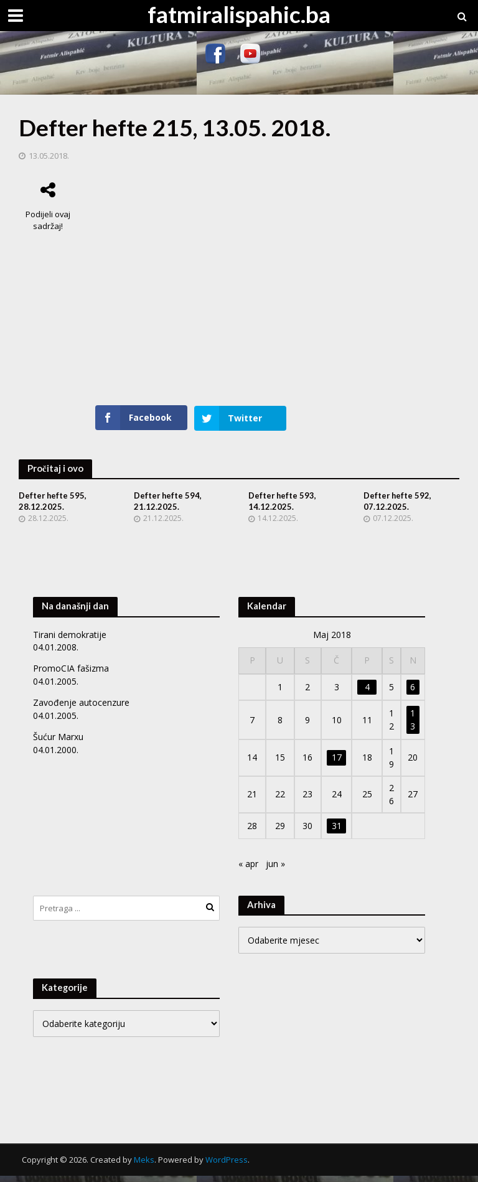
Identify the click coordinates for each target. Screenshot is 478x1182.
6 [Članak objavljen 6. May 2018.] (412, 694)
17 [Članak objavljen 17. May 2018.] (337, 764)
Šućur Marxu (58, 743)
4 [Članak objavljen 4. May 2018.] (367, 694)
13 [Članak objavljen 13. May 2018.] (412, 726)
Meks (144, 1165)
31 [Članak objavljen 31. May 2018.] (337, 832)
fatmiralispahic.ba (239, 14)
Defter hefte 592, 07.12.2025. (398, 507)
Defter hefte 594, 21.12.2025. (168, 507)
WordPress (226, 1165)
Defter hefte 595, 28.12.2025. (53, 507)
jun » (275, 870)
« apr (248, 870)
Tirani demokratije (69, 641)
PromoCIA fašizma (71, 675)
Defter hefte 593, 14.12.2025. (282, 507)
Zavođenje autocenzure (81, 709)
